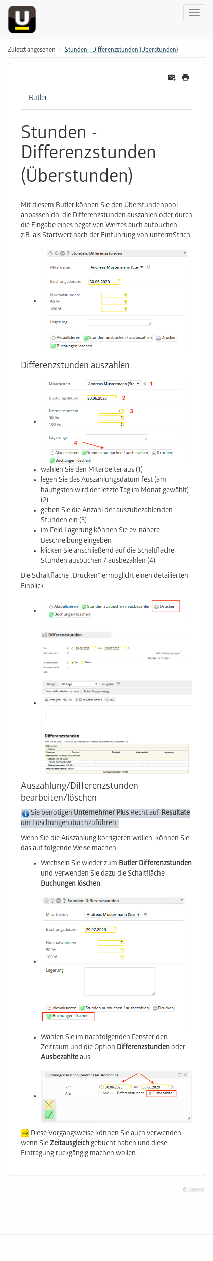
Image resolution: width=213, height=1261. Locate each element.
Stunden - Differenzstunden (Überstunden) (121, 50)
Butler (38, 98)
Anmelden (193, 1190)
